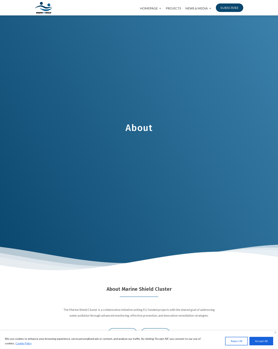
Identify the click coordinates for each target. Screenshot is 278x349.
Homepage (149, 8)
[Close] (275, 332)
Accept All (261, 341)
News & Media (196, 8)
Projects (173, 8)
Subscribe (229, 7)
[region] (139, 340)
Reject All (236, 341)
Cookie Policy (23, 343)
